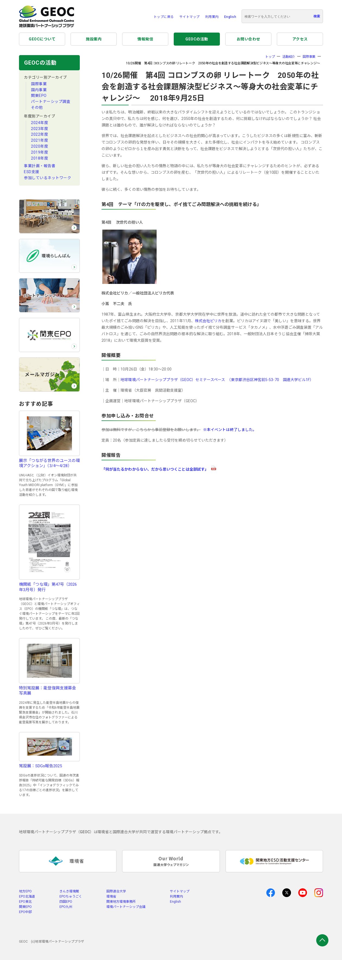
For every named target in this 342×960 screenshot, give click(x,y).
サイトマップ (189, 17)
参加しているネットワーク (47, 178)
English (230, 17)
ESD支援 (31, 172)
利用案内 (212, 17)
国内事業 (39, 90)
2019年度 (39, 152)
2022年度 (39, 134)
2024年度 (39, 123)
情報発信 (145, 39)
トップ (270, 57)
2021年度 (39, 140)
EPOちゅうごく (70, 896)
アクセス (300, 39)
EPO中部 (25, 912)
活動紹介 (288, 57)
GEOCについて (42, 39)
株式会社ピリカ (208, 321)
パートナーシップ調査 (50, 101)
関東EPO (39, 95)
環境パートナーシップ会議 (125, 907)
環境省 (111, 896)
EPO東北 (25, 902)
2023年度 (39, 128)
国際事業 (39, 84)
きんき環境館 (69, 891)
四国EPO (65, 902)
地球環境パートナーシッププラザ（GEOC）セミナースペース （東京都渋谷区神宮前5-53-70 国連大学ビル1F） (217, 380)
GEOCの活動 (196, 39)
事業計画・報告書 (39, 166)
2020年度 (39, 146)
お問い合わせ (248, 39)
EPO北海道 (27, 896)
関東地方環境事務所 (121, 902)
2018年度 (39, 158)
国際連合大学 (116, 891)
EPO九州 (65, 907)
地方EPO (25, 891)
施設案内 (94, 39)
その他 (37, 107)
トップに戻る (164, 17)
